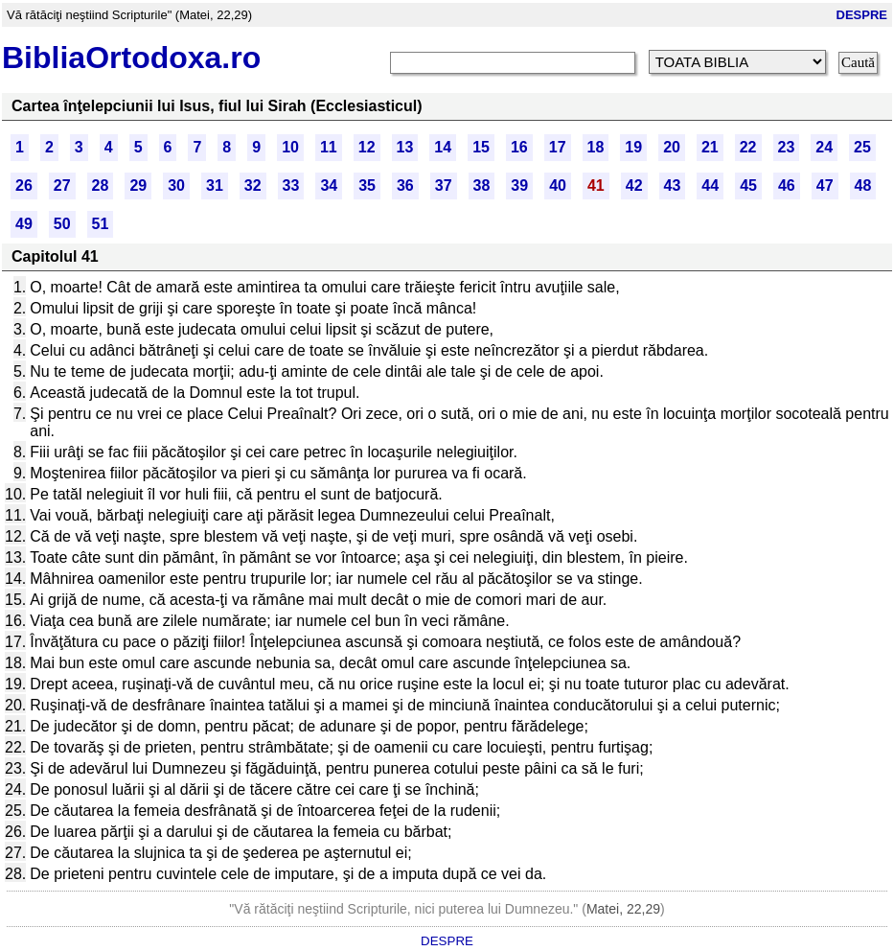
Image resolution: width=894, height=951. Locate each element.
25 (862, 147)
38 (482, 185)
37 (443, 185)
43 (672, 185)
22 (748, 147)
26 (24, 185)
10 (290, 147)
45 (748, 185)
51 (100, 224)
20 (671, 147)
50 (62, 224)
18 (596, 147)
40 (557, 185)
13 (405, 147)
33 (291, 185)
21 (710, 147)
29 (138, 185)
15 (481, 147)
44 (710, 185)
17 (557, 147)
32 (253, 185)
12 (367, 147)
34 (328, 185)
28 (100, 185)
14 (442, 147)
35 (367, 185)
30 (176, 185)
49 (24, 224)
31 (214, 185)
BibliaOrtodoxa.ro (131, 57)
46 (786, 185)
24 (824, 147)
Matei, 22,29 (623, 908)
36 (405, 185)
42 (634, 185)
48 (863, 185)
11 (328, 147)
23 (786, 147)
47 (825, 185)
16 (519, 147)
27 (62, 185)
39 (519, 185)
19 (633, 147)
